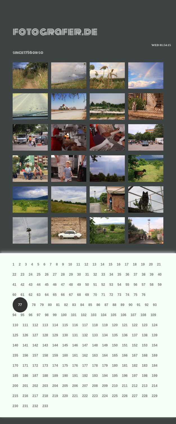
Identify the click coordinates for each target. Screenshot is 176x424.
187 (35, 376)
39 (152, 274)
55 (127, 285)
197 (134, 376)
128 (45, 335)
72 (111, 295)
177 (85, 366)
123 (144, 325)
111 (25, 325)
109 (153, 315)
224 (105, 396)
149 (105, 345)
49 (79, 285)
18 (135, 264)
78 (33, 305)
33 (103, 274)
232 (35, 406)
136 (125, 335)
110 (15, 325)
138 (144, 335)
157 (35, 355)
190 (65, 376)
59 (159, 285)
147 (85, 345)
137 (134, 335)
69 (87, 295)
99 (55, 315)
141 (25, 345)
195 (115, 376)
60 (14, 295)
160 (65, 355)
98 (46, 315)
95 (22, 315)
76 (143, 295)
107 (133, 315)
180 (115, 366)
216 (25, 396)
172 (35, 366)
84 (82, 305)
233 (45, 406)
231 (25, 406)
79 (42, 305)
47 (63, 285)
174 (55, 366)
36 (127, 274)
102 (84, 315)
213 (144, 386)
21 (159, 264)
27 (55, 274)
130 (65, 335)
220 (65, 396)
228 (144, 396)
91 (138, 305)
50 (87, 285)
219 (55, 396)
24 (30, 274)
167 (134, 355)
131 (75, 335)
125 (15, 335)
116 (75, 325)
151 (125, 345)
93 (155, 305)
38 (143, 274)
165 (115, 355)
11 (78, 264)
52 (103, 285)
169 (154, 355)
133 (95, 335)
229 (154, 396)
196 (125, 376)
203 (45, 386)
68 (79, 295)
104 (103, 315)
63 (38, 295)
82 (66, 305)
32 (95, 274)
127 (35, 335)
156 (25, 355)
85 (90, 305)
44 (38, 285)
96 (30, 315)
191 (75, 376)
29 (71, 274)
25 (38, 274)
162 (85, 355)
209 (105, 386)
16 (118, 264)
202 (35, 386)
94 (14, 315)
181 (125, 366)
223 (95, 396)
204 (55, 386)
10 (70, 264)
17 (126, 264)
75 (135, 295)
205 (65, 386)
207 (85, 386)
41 (14, 285)
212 (134, 386)
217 (35, 396)
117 (85, 325)
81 (58, 305)
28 (63, 274)
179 (105, 366)
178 (95, 366)
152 (134, 345)
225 (115, 396)
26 (46, 274)
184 (154, 366)
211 (125, 386)
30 (79, 274)
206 (75, 386)
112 (35, 325)
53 (111, 285)
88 (114, 305)
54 (119, 285)
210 (115, 386)
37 (135, 274)
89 (122, 305)
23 (22, 274)
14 (102, 264)
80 (50, 305)
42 (22, 285)
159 (55, 355)
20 (151, 264)
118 (95, 325)
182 (134, 366)
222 (85, 396)
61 (22, 295)
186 (25, 376)
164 (105, 355)
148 (95, 345)
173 (45, 366)
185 (15, 376)
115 (65, 325)
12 (86, 264)
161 (75, 355)
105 (113, 315)
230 (15, 406)
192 (85, 376)
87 (106, 305)
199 (154, 376)
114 (55, 325)
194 (105, 376)
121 (125, 325)
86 (98, 305)
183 (144, 366)
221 (75, 396)
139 (154, 335)
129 (55, 335)
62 (30, 295)
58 (152, 285)
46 (55, 285)
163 (95, 355)
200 (15, 386)
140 (15, 345)
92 (146, 305)
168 (144, 355)
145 (65, 345)
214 (154, 386)
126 (25, 335)
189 (55, 376)
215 (15, 396)
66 (63, 295)
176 (75, 366)
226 (125, 396)
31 (87, 274)
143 (45, 345)
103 (93, 315)
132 (85, 335)
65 (55, 295)
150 (115, 345)
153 (144, 345)
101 (73, 315)
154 (154, 345)
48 (71, 285)
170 (15, 366)
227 (134, 396)
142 (35, 345)
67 (71, 295)
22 (14, 274)
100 (64, 315)
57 (143, 285)
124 (154, 325)
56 (135, 285)
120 (115, 325)
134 (105, 335)
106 (123, 315)
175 (65, 366)
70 (95, 295)
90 (130, 305)
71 (103, 295)
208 (95, 386)
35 (119, 274)
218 (45, 396)
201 (25, 386)
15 (110, 264)
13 (94, 264)
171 (25, 366)
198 (144, 376)
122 (134, 325)
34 (111, 274)
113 (45, 325)
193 (95, 376)
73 (119, 295)
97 (38, 315)
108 (143, 315)
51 (95, 285)
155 (15, 355)
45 (46, 285)
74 (127, 295)
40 (159, 274)
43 (30, 285)
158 (45, 355)
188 (45, 376)
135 (115, 335)
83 (74, 305)
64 (46, 295)
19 (143, 264)
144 (55, 345)
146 (75, 345)
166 (125, 355)
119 (105, 325)
